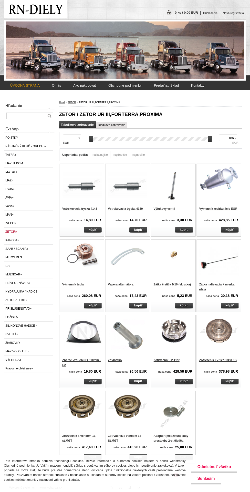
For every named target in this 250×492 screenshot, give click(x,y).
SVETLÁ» (11, 334)
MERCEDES (13, 257)
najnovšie (138, 155)
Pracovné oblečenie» (19, 368)
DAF (8, 266)
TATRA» (10, 155)
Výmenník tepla (73, 284)
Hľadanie (13, 106)
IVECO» (10, 223)
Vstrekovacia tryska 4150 (125, 208)
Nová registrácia (233, 13)
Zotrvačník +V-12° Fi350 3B (218, 360)
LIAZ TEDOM (14, 163)
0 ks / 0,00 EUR (186, 12)
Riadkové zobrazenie (111, 125)
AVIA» (9, 197)
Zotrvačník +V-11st (166, 360)
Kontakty (197, 85)
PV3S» (9, 189)
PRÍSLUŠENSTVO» (18, 308)
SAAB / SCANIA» (16, 249)
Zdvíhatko (115, 360)
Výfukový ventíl (164, 208)
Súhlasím (206, 478)
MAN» (9, 214)
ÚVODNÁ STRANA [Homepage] (25, 85)
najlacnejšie (100, 155)
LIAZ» (9, 180)
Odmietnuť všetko (214, 467)
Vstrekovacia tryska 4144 (79, 208)
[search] (49, 116)
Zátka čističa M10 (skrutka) (172, 284)
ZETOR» (11, 231)
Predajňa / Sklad (166, 85)
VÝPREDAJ (13, 360)
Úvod (62, 102)
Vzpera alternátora (121, 284)
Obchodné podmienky (125, 85)
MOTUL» (11, 172)
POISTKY (11, 137)
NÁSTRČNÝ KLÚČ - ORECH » (25, 146)
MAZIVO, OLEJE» (17, 351)
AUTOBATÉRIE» (16, 300)
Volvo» (9, 206)
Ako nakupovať (84, 85)
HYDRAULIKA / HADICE (21, 291)
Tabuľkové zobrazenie (77, 124)
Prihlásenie (210, 13)
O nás (56, 85)
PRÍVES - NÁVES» (17, 283)
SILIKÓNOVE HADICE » (21, 325)
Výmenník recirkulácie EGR (218, 208)
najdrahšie (120, 155)
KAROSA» (12, 240)
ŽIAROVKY (12, 343)
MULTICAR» (13, 274)
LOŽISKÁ (11, 317)
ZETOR (72, 102)
